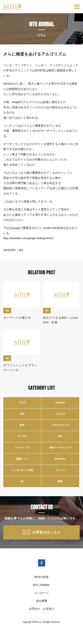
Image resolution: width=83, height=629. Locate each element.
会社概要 (41, 600)
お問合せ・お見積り (41, 608)
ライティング (22, 447)
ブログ (22, 402)
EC (22, 481)
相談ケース (22, 458)
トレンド (60, 470)
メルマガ (60, 413)
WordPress (60, 458)
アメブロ (22, 436)
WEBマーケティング (60, 447)
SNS (60, 436)
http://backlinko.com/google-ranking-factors (28, 238)
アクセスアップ (60, 425)
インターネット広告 (22, 470)
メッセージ (41, 593)
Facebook (60, 402)
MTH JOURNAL (41, 585)
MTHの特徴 (41, 577)
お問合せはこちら (46, 532)
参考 (22, 425)
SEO (21, 250)
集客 (60, 481)
